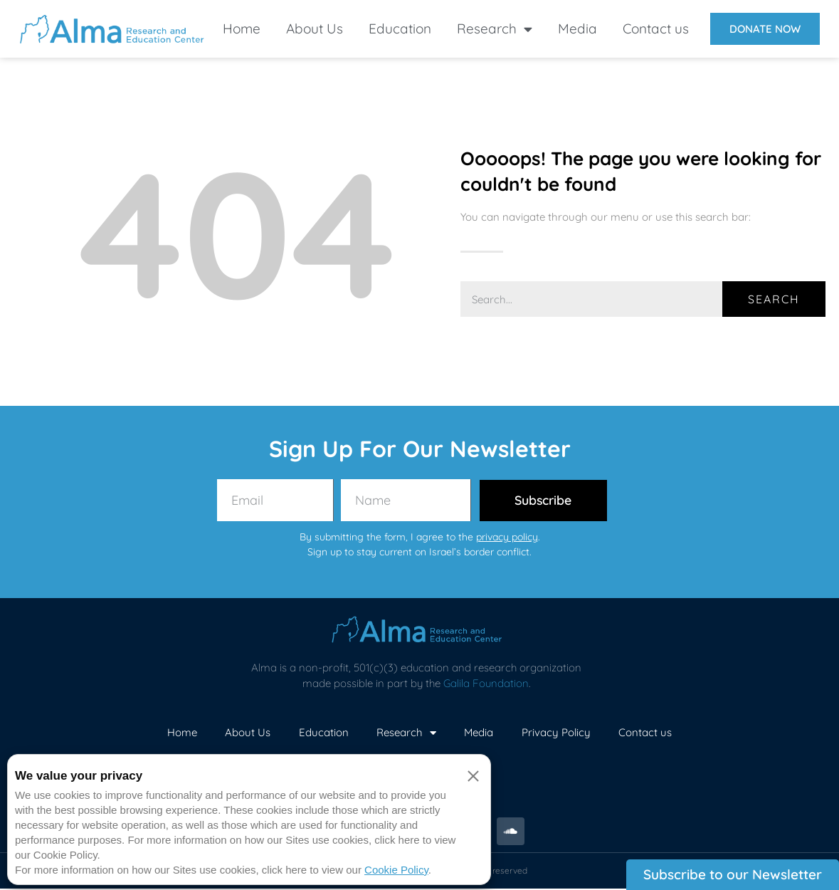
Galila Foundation (486, 684)
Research (494, 29)
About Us (314, 28)
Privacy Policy (556, 733)
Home (241, 28)
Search (774, 299)
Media (577, 28)
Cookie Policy (396, 870)
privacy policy (507, 537)
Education (400, 28)
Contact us (656, 28)
